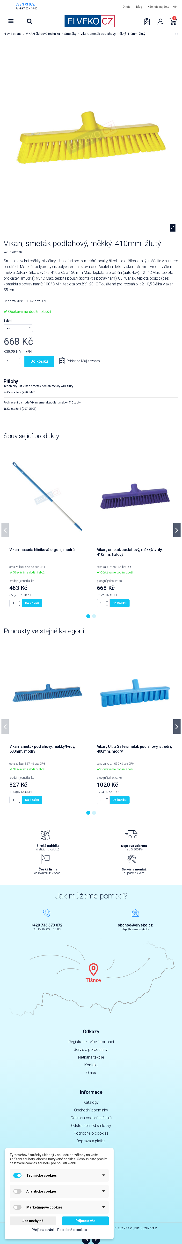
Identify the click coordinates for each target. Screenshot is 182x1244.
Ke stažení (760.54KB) (20, 392)
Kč (175, 6)
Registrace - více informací (91, 1041)
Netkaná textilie (91, 1057)
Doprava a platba (91, 1141)
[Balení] (18, 328)
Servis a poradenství (91, 1049)
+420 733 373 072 (46, 925)
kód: (6, 252)
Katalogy (91, 1102)
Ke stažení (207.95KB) (20, 408)
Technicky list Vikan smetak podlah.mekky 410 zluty (38, 386)
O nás (127, 6)
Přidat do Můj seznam (83, 361)
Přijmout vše (85, 1221)
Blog (139, 6)
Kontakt (91, 1065)
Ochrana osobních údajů (91, 1118)
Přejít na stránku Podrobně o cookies (59, 1230)
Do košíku (39, 361)
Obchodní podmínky (91, 1110)
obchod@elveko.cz (135, 925)
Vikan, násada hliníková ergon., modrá (42, 549)
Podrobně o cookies (91, 1133)
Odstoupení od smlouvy (91, 1125)
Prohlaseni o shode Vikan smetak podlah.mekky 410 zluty (42, 402)
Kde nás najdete (158, 6)
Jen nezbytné (33, 1221)
